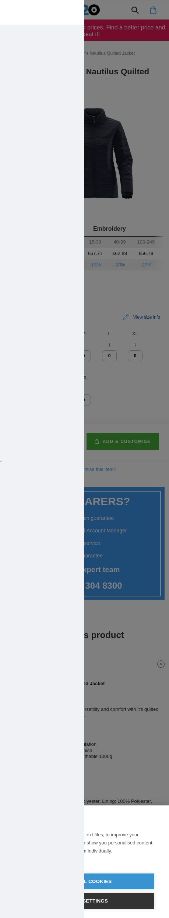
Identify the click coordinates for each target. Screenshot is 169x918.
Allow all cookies (84, 881)
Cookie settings (84, 901)
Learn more (27, 860)
